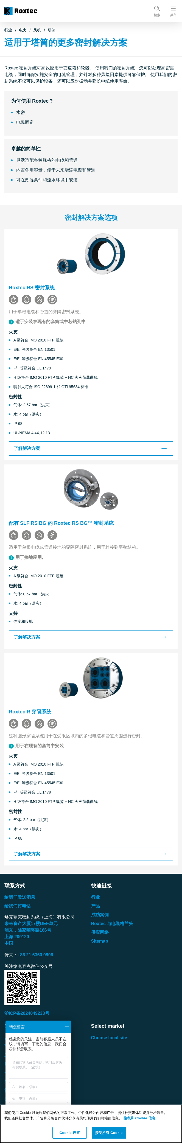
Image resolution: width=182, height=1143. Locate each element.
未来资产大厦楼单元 (31, 923)
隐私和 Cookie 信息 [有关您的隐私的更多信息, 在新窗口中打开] (139, 1118)
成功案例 (100, 914)
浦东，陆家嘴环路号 (27, 930)
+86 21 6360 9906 (35, 954)
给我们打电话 (17, 906)
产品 (95, 906)
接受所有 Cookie (108, 1133)
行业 (8, 30)
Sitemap (99, 941)
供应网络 (100, 932)
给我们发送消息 (19, 897)
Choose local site (109, 1037)
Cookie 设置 (70, 1133)
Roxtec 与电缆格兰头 (112, 923)
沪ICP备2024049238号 (26, 1013)
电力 (23, 30)
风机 (37, 30)
